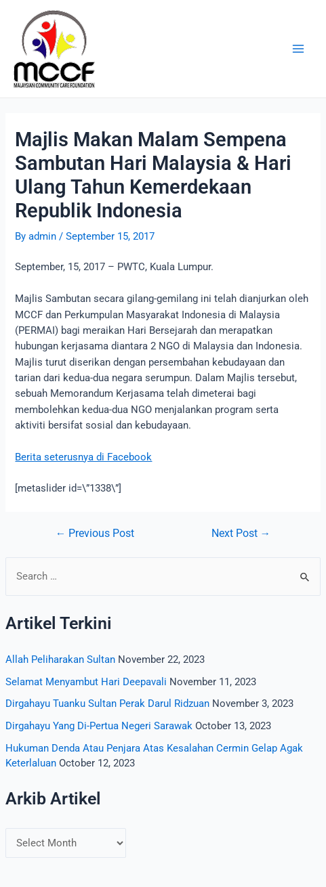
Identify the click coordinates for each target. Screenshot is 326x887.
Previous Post (95, 534)
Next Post (241, 534)
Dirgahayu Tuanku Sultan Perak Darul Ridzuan (107, 703)
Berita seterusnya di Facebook (83, 457)
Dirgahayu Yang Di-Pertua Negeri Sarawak (98, 726)
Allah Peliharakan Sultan (60, 659)
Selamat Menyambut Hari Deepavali (86, 682)
